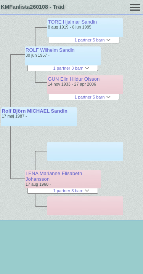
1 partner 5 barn (92, 40)
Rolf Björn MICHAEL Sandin (34, 111)
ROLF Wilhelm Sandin (50, 50)
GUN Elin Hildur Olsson (74, 79)
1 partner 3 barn (71, 68)
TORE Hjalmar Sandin (72, 22)
